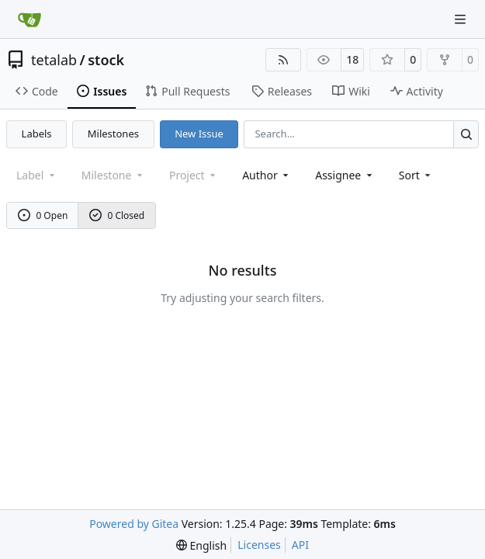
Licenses (259, 544)
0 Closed (117, 215)
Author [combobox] (266, 175)
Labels (37, 134)
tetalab (54, 60)
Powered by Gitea (133, 523)
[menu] (416, 175)
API (300, 544)
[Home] (29, 19)
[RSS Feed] (283, 59)
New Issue (199, 134)
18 (352, 59)
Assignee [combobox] (345, 175)
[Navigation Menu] (461, 19)
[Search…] (466, 134)
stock (106, 60)
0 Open (43, 215)
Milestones (113, 134)
